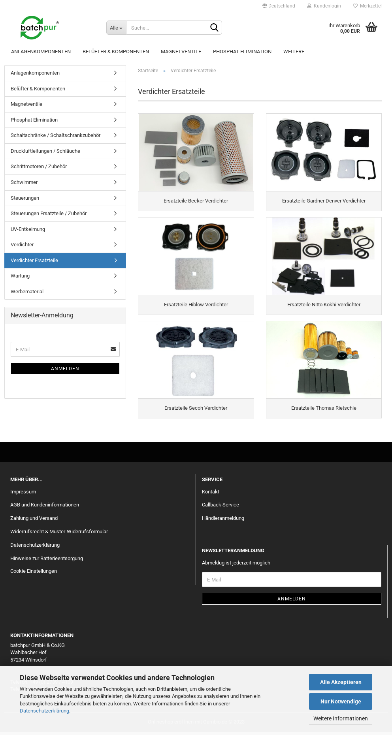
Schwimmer (24, 182)
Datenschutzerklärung (44, 711)
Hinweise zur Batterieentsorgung (46, 561)
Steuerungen (25, 198)
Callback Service (220, 508)
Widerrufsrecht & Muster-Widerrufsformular (59, 534)
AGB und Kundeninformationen (44, 508)
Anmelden (65, 368)
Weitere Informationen (340, 718)
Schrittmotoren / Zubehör (39, 166)
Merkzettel (367, 6)
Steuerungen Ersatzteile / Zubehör (49, 213)
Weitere (293, 51)
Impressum (23, 494)
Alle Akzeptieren (341, 682)
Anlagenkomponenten (41, 51)
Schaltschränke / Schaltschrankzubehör (55, 135)
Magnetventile (181, 51)
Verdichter (22, 245)
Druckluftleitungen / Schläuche (45, 151)
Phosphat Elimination (242, 51)
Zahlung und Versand (34, 521)
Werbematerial (27, 291)
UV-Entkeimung (28, 229)
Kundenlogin (324, 6)
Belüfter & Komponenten (116, 51)
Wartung (20, 276)
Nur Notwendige (340, 701)
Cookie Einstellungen (33, 574)
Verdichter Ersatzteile (34, 260)
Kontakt (210, 494)
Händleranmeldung (223, 521)
